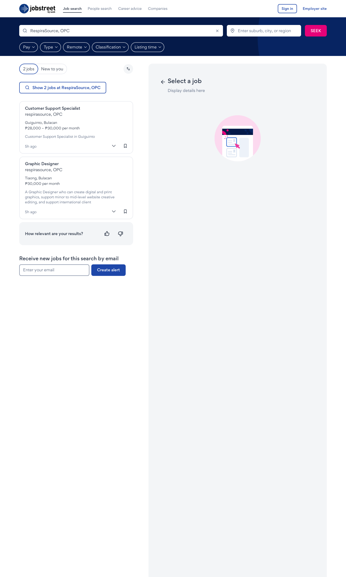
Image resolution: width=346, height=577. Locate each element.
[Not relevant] (120, 234)
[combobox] (121, 30)
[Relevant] (107, 234)
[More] (114, 146)
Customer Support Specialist (52, 108)
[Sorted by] (128, 69)
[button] (128, 69)
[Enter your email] (54, 270)
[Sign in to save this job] (125, 146)
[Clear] (217, 30)
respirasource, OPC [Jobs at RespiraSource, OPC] (43, 114)
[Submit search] (316, 30)
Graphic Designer (42, 163)
